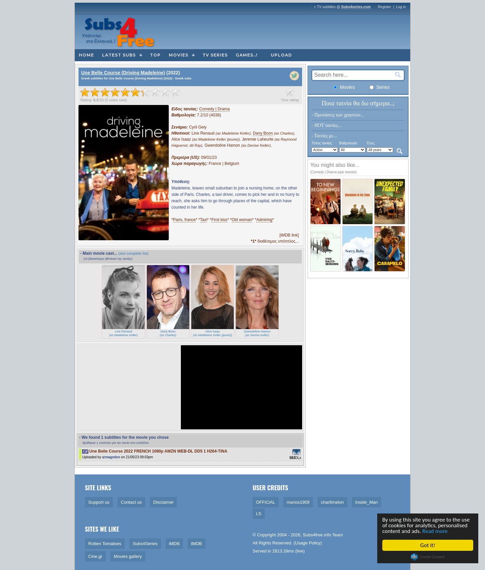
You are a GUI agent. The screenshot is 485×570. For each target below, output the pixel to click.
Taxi (203, 219)
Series (379, 87)
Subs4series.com (356, 7)
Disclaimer (163, 502)
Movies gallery (128, 556)
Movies (178, 55)
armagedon (111, 457)
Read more (435, 531)
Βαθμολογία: (348, 143)
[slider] (130, 92)
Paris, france (184, 219)
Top (155, 55)
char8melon (332, 502)
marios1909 (298, 502)
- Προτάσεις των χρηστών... (338, 114)
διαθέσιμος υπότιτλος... (275, 241)
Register (384, 7)
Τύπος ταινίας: (322, 143)
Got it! (428, 545)
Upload (281, 55)
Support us (98, 502)
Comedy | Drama (214, 109)
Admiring (264, 219)
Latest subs (119, 55)
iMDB (174, 543)
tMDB (196, 543)
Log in (401, 7)
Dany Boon (263, 133)
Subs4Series (145, 543)
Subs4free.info (317, 534)
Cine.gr (95, 556)
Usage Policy (308, 542)
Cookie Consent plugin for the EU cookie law (428, 557)
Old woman (242, 219)
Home (86, 55)
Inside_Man (366, 502)
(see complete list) (133, 253)
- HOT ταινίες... (327, 125)
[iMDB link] (289, 235)
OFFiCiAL (265, 502)
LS (258, 513)
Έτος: (371, 143)
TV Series (215, 55)
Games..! (247, 55)
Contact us (131, 502)
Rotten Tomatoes (104, 543)
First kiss (219, 219)
